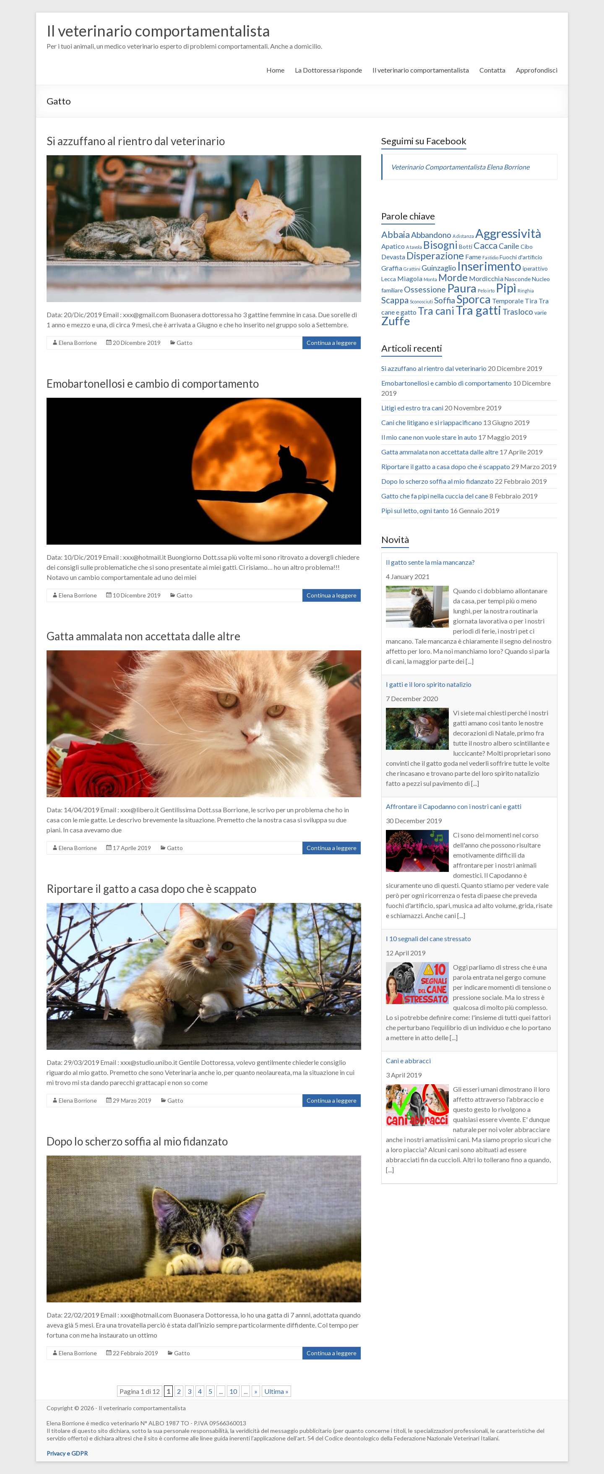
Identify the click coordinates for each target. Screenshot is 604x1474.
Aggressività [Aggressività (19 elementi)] (508, 233)
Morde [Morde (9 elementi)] (453, 277)
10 (233, 1391)
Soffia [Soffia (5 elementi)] (444, 300)
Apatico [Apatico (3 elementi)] (393, 246)
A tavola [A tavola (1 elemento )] (414, 247)
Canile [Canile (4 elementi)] (509, 245)
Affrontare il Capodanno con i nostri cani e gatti (453, 806)
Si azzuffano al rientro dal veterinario (136, 141)
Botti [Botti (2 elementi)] (465, 246)
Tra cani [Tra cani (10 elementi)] (436, 311)
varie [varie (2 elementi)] (540, 312)
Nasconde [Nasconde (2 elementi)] (518, 278)
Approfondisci (536, 70)
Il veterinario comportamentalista (158, 30)
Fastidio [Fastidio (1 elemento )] (490, 257)
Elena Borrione (78, 342)
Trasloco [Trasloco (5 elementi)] (517, 311)
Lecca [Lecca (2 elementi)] (388, 278)
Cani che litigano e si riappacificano (431, 422)
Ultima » (276, 1391)
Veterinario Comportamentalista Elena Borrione (460, 167)
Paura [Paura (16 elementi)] (461, 288)
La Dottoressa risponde (328, 70)
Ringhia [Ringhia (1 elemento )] (526, 290)
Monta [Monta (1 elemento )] (430, 279)
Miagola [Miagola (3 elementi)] (409, 278)
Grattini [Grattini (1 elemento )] (412, 268)
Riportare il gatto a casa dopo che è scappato (151, 888)
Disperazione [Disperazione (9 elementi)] (435, 255)
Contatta (492, 70)
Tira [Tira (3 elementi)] (531, 301)
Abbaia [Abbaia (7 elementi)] (395, 234)
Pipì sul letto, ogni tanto (415, 510)
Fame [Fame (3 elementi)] (473, 257)
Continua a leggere (332, 342)
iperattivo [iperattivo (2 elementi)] (535, 268)
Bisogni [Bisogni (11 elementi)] (440, 244)
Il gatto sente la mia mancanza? (430, 562)
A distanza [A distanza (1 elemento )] (463, 236)
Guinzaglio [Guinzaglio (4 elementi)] (439, 267)
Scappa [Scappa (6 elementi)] (395, 300)
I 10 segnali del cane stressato (428, 938)
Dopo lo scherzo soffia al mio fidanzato (137, 1141)
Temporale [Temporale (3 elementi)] (507, 301)
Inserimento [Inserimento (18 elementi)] (489, 266)
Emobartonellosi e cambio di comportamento (153, 383)
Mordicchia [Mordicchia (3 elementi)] (486, 278)
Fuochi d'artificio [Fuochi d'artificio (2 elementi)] (521, 257)
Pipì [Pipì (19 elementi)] (506, 287)
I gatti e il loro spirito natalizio (428, 684)
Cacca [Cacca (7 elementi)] (485, 245)
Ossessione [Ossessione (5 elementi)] (425, 289)
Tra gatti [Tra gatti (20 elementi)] (478, 310)
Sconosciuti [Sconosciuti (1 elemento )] (421, 301)
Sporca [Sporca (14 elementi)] (473, 299)
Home (275, 70)
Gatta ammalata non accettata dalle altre (143, 636)
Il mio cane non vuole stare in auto (429, 437)
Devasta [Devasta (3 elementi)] (393, 257)
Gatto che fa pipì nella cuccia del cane (434, 496)
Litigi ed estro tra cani (412, 408)
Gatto (185, 342)
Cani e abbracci (408, 1060)
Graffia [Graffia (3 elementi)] (391, 268)
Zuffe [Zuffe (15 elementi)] (395, 321)
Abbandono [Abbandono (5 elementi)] (431, 235)
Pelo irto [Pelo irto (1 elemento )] (486, 290)
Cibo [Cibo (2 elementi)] (527, 246)
